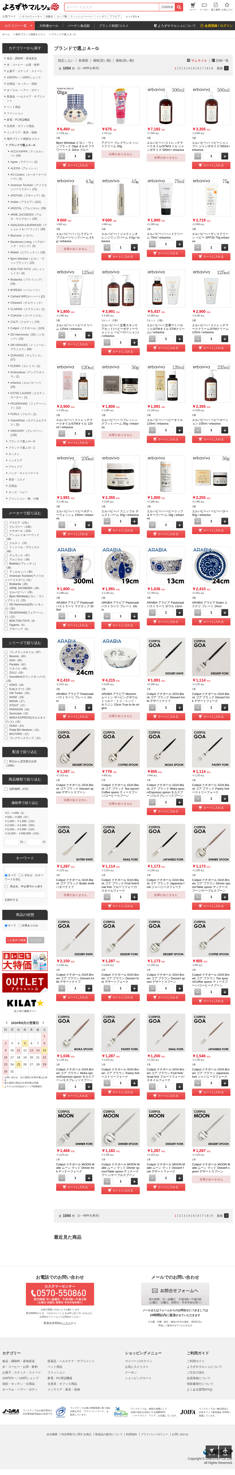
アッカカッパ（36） (21, 571)
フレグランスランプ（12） (25, 738)
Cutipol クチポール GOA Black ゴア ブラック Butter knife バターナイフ (75, 883)
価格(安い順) (102, 60)
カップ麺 (62, 16)
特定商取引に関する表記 (76, 1434)
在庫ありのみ (30, 925)
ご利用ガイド (196, 1361)
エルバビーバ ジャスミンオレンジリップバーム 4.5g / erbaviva (120, 237)
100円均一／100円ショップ (20, 1378)
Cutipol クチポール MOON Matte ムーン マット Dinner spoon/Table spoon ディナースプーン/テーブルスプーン (120, 1170)
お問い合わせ (180, 1434)
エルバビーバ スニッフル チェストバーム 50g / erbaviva (119, 513)
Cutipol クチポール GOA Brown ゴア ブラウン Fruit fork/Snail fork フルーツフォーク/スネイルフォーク (165, 1075)
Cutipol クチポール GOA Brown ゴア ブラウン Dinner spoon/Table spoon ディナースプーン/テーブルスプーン (211, 885)
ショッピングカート (138, 1378)
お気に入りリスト (137, 1366)
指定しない (66, 60)
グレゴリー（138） (21, 526)
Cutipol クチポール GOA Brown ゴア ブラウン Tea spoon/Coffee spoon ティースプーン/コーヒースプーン (211, 980)
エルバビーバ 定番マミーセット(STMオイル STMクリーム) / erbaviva (166, 328)
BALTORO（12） (20, 734)
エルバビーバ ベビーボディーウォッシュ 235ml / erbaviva (74, 515)
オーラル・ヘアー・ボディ (20, 1389)
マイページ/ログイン (138, 1361)
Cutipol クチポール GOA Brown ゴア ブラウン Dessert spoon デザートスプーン (166, 978)
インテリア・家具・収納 (64, 1389)
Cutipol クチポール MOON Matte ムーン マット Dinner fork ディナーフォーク (75, 1168)
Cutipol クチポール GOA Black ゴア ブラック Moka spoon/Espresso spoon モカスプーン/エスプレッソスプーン (165, 790)
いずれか (27, 875)
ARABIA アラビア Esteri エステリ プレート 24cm (210, 604)
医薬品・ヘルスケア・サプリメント (71, 1361)
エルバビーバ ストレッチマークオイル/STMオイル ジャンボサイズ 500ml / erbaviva (165, 146)
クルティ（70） (19, 543)
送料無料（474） (19, 789)
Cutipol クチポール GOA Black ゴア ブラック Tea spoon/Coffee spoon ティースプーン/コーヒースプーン (120, 790)
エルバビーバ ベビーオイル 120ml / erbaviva (165, 421)
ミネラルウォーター (31, 16)
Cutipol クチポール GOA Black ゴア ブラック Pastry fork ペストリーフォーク (210, 788)
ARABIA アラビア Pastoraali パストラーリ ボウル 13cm (165, 604)
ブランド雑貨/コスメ (113, 25)
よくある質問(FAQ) (199, 1389)
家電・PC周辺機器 (60, 1378)
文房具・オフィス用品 (62, 1383)
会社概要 (52, 1434)
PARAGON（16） (20, 709)
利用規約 (131, 1434)
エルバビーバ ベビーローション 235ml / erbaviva (210, 421)
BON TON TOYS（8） (23, 620)
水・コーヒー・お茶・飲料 (20, 1366)
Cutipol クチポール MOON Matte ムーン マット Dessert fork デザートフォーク (166, 1168)
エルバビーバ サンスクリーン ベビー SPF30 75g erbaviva (210, 237)
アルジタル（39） (20, 559)
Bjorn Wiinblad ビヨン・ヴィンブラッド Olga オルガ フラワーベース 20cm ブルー (75, 146)
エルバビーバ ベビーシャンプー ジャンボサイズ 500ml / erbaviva (211, 146)
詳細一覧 (222, 60)
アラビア (115, 16)
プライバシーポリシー (154, 1434)
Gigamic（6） (17, 625)
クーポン (131, 1372)
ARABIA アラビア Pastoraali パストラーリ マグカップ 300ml (75, 606)
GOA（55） (16, 660)
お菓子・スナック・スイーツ (21, 1372)
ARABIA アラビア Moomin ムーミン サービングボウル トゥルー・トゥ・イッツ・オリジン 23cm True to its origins (120, 701)
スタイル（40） (19, 668)
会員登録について (198, 1378)
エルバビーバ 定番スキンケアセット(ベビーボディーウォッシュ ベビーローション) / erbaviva (120, 330)
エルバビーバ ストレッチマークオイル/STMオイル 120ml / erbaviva (74, 423)
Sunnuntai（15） (19, 713)
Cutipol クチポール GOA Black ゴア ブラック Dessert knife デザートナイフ (166, 697)
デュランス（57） (20, 555)
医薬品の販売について (108, 1434)
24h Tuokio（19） (20, 693)
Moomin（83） (18, 656)
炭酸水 (49, 16)
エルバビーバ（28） (21, 592)
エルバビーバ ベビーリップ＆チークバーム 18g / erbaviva (165, 515)
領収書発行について (200, 1383)
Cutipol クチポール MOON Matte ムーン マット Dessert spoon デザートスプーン (211, 1168)
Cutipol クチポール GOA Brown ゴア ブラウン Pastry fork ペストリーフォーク (120, 1073)
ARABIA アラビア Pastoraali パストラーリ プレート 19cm (120, 606)
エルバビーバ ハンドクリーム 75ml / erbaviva (165, 235)
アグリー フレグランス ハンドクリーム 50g (119, 144)
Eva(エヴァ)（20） (20, 689)
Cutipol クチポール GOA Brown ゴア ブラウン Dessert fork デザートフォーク (120, 978)
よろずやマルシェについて (204, 1366)
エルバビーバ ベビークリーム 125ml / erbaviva (74, 327)
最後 (220, 68)
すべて (12, 875)
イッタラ (102, 16)
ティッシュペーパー (81, 16)
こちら (67, 1323)
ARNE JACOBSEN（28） (25, 588)
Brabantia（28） (19, 584)
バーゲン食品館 (79, 25)
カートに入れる (77, 165)
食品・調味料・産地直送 (18, 1361)
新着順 (83, 60)
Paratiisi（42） (18, 664)
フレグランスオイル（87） (25, 652)
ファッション (56, 1372)
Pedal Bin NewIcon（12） (25, 729)
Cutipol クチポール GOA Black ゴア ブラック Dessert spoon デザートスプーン (74, 788)
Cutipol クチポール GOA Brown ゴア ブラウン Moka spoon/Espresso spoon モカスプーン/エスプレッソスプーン (75, 1075)
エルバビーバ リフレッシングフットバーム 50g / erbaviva (119, 423)
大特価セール (48, 25)
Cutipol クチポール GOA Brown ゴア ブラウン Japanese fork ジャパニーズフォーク (211, 1073)
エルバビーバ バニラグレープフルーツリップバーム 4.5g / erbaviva (75, 237)
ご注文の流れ (196, 1372)
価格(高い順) (125, 60)
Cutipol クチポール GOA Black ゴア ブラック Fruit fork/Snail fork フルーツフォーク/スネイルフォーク (120, 885)
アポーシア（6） (19, 629)
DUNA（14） (17, 725)
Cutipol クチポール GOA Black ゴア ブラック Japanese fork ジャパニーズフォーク (165, 883)
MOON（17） (17, 701)
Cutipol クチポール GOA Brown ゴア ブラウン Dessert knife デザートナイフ (75, 978)
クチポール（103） (21, 530)
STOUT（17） (18, 705)
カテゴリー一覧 (16, 25)
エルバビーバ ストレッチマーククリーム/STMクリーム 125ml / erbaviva (210, 328)
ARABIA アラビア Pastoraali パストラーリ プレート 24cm (74, 697)
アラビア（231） (19, 522)
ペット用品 (55, 1366)
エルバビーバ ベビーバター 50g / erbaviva (210, 513)
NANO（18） (17, 697)
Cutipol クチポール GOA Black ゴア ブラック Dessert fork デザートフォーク (211, 697)
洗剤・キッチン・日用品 (18, 1383)
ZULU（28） (17, 672)
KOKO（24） (17, 685)
